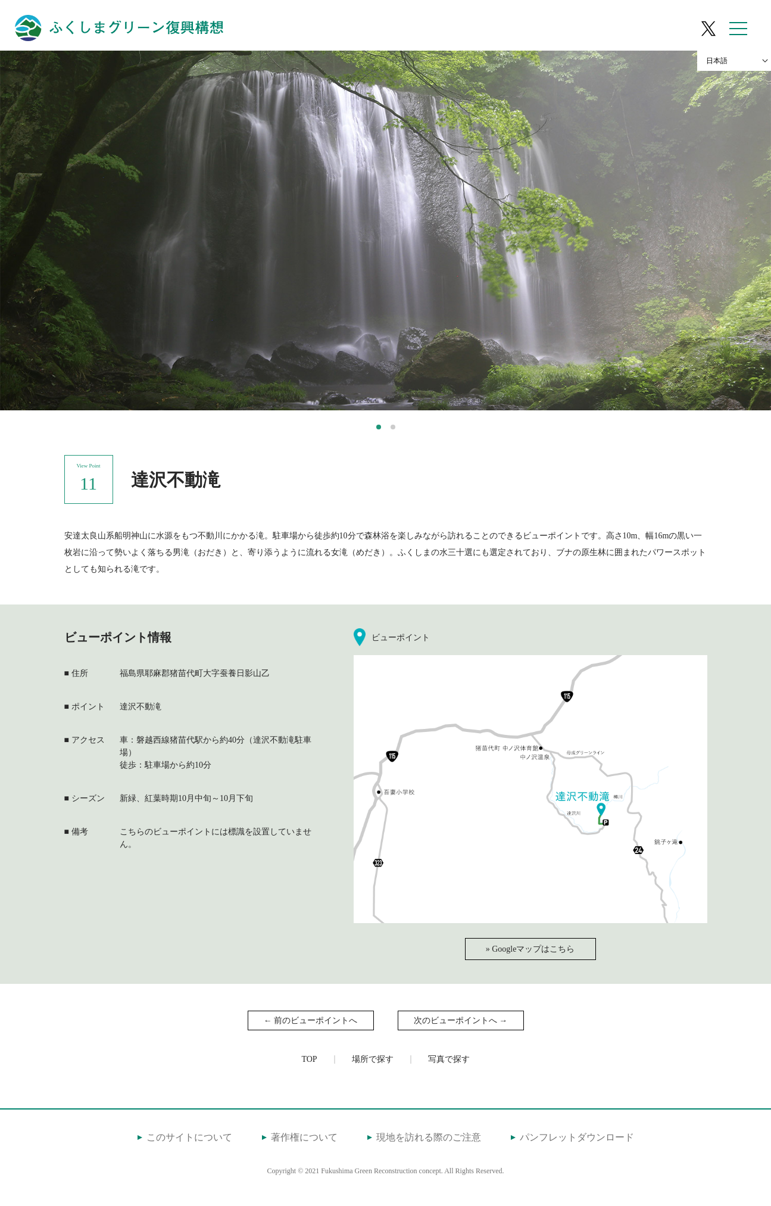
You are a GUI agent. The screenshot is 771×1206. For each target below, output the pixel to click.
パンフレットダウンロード (577, 1137)
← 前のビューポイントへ (311, 1020)
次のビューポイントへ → (461, 1020)
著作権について (304, 1137)
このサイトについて (189, 1137)
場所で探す (373, 1059)
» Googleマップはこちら (530, 949)
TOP (309, 1059)
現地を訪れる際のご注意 (428, 1137)
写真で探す (449, 1059)
